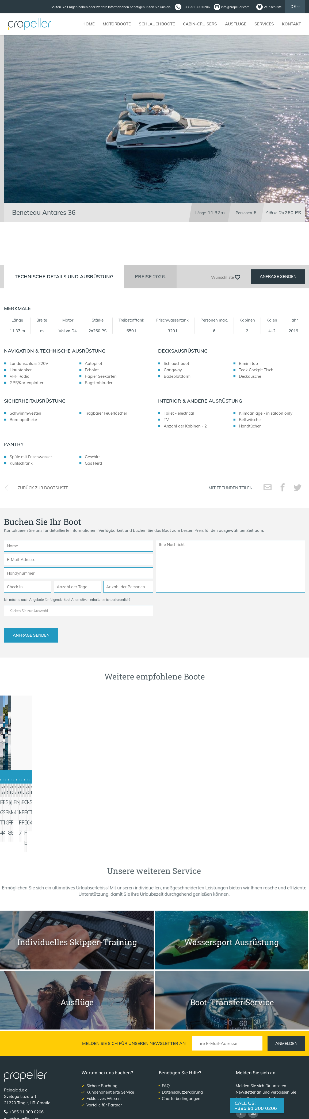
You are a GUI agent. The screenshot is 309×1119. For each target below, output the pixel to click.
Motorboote (117, 23)
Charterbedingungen (181, 1063)
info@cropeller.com (235, 7)
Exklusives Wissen (103, 1063)
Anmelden (286, 1008)
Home (88, 23)
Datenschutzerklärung (182, 1056)
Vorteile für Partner (104, 1069)
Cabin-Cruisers (200, 23)
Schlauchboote (157, 23)
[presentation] (196, 621)
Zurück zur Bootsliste (43, 501)
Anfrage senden (278, 290)
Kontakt (291, 23)
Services (264, 23)
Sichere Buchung (101, 1050)
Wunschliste (273, 7)
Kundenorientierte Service (110, 1056)
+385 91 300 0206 (256, 1108)
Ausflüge (235, 23)
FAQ (166, 1050)
